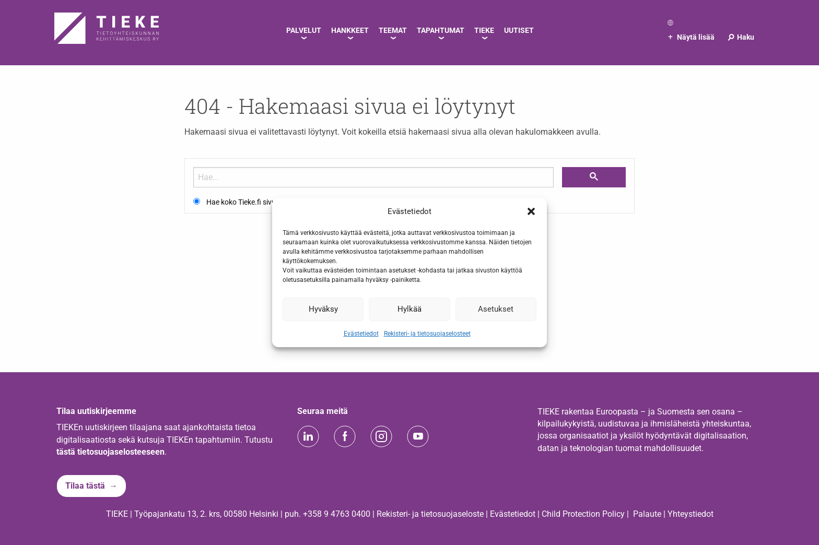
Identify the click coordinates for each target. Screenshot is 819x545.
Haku (740, 37)
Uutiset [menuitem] (519, 30)
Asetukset (495, 309)
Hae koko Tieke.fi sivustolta (250, 202)
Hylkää (409, 309)
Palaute (647, 514)
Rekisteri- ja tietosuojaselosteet (427, 333)
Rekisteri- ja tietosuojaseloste (430, 514)
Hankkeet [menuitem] (350, 30)
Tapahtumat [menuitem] (440, 30)
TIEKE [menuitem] (484, 30)
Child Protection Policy (583, 514)
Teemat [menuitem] (393, 30)
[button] (531, 211)
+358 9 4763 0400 (336, 514)
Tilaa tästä (85, 486)
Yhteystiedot (690, 514)
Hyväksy (323, 309)
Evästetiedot (361, 333)
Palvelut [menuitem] (303, 30)
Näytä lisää (691, 37)
